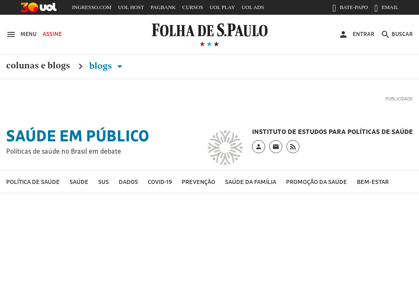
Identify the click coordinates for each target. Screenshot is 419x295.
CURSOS (192, 7)
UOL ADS (252, 7)
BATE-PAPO (350, 9)
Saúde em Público (77, 136)
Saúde (79, 181)
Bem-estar (373, 181)
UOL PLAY (222, 7)
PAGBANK (163, 7)
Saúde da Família (250, 181)
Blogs (107, 66)
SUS (103, 181)
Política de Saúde (33, 181)
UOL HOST (131, 7)
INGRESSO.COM (91, 7)
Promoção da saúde (316, 181)
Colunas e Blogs (38, 66)
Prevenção (198, 181)
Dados (128, 181)
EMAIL (386, 9)
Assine (52, 34)
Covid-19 (160, 181)
